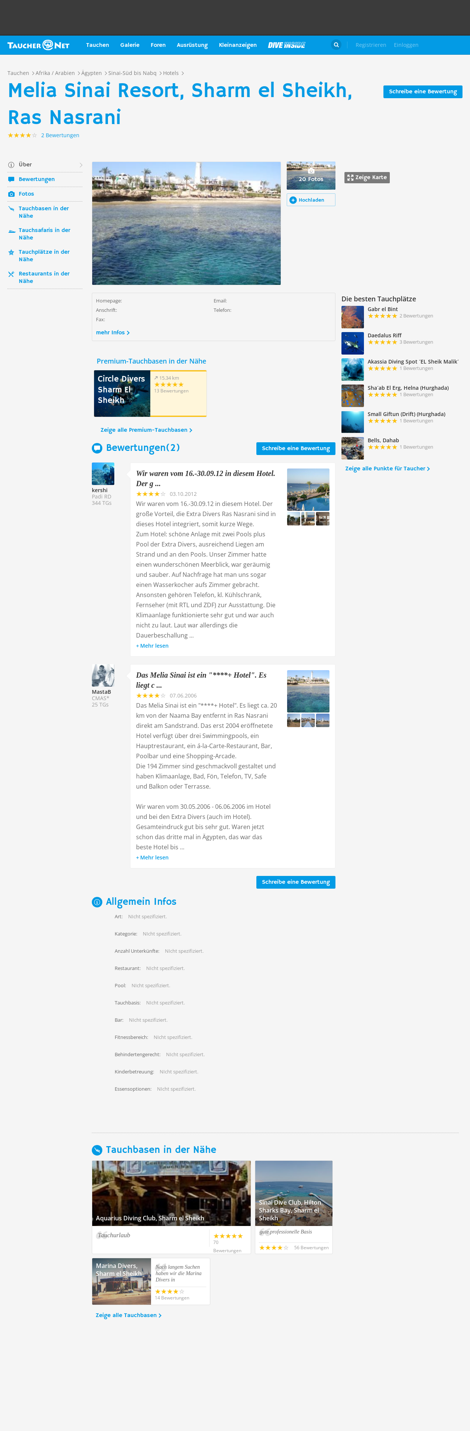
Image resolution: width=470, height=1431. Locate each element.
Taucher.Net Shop (446, 45)
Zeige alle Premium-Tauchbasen (143, 430)
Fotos (26, 194)
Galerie (129, 45)
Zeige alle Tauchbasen (126, 1315)
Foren (158, 45)
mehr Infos (110, 333)
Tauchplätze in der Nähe (44, 255)
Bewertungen (37, 179)
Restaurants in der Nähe (44, 277)
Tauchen (97, 45)
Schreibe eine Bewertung (423, 92)
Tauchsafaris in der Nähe (44, 234)
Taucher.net (38, 45)
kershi (100, 490)
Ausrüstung (192, 45)
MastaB (101, 691)
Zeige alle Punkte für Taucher (385, 469)
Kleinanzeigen (238, 45)
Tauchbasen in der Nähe (44, 212)
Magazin (286, 45)
